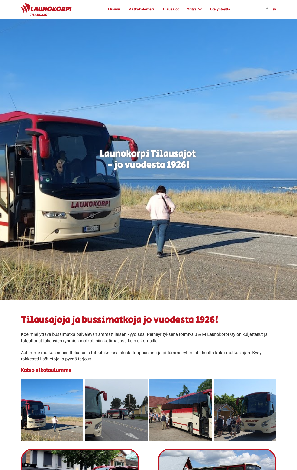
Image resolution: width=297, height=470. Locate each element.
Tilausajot (170, 9)
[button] (52, 410)
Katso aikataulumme (46, 370)
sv (274, 9)
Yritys (192, 9)
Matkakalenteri (141, 9)
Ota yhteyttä (220, 9)
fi (267, 9)
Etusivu (114, 9)
